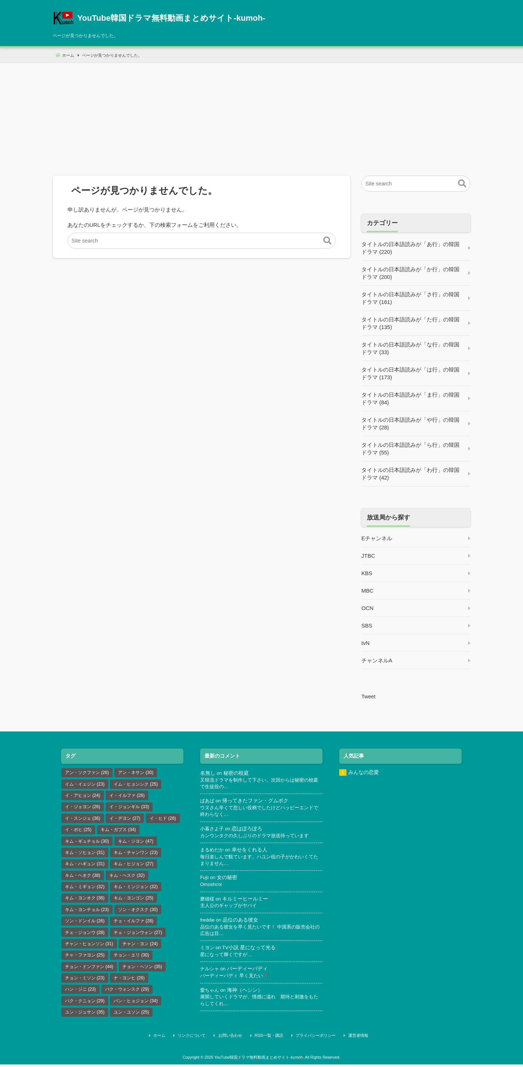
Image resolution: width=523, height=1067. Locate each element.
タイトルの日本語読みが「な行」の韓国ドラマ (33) (410, 348)
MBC (367, 590)
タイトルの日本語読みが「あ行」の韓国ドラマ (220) (410, 248)
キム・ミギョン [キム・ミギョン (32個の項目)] (85, 888)
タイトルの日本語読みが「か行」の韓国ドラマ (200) (410, 273)
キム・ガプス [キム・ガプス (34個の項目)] (118, 830)
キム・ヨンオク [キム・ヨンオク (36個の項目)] (85, 900)
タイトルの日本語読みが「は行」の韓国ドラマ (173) (410, 373)
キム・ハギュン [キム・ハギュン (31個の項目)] (85, 865)
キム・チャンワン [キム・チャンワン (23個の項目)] (136, 854)
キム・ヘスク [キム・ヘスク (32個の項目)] (127, 877)
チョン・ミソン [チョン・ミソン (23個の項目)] (85, 981)
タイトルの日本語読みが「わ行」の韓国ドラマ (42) (410, 474)
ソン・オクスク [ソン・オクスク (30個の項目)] (138, 912)
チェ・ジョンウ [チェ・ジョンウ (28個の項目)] (85, 935)
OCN (367, 608)
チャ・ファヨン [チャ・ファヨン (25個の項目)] (85, 958)
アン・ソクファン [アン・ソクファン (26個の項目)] (87, 772)
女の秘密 (227, 879)
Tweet (368, 696)
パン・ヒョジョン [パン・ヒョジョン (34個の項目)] (136, 1004)
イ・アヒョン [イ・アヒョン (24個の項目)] (82, 795)
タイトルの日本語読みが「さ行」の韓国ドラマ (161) (410, 298)
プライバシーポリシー (312, 1039)
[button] (327, 241)
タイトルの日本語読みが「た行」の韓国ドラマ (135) (410, 323)
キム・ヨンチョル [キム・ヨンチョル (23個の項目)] (87, 912)
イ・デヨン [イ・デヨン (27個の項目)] (124, 819)
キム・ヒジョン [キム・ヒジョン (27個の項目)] (133, 865)
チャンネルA (376, 660)
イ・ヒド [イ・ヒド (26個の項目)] (163, 819)
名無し (207, 772)
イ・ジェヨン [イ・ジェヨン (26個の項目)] (82, 807)
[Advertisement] (261, 114)
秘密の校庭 (236, 772)
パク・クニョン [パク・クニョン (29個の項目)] (85, 1004)
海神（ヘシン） (246, 992)
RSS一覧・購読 (269, 1039)
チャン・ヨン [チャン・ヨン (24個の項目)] (140, 947)
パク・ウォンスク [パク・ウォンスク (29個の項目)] (127, 993)
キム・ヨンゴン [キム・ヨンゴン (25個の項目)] (133, 900)
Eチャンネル (376, 538)
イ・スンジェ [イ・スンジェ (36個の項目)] (82, 819)
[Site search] (202, 241)
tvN (365, 643)
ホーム (174, 1039)
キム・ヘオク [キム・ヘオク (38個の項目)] (82, 877)
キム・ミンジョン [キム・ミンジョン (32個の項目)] (136, 888)
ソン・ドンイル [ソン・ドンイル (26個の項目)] (85, 923)
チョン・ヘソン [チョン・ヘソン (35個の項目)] (142, 969)
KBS (366, 573)
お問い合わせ (235, 1039)
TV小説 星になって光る (250, 949)
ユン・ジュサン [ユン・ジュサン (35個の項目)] (85, 1016)
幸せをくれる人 (251, 851)
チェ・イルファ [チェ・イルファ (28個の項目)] (133, 923)
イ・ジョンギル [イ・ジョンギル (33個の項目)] (129, 807)
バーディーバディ (249, 971)
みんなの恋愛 (363, 772)
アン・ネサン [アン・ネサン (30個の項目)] (135, 772)
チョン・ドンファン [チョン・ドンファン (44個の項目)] (89, 969)
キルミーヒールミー (246, 900)
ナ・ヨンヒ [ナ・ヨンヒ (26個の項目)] (129, 981)
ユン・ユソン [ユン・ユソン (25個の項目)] (131, 1016)
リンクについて (202, 1039)
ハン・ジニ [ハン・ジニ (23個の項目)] (80, 993)
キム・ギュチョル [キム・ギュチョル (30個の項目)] (87, 842)
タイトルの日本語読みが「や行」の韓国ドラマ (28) (410, 423)
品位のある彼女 (241, 921)
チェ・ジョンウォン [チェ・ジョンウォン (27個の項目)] (138, 935)
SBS (366, 625)
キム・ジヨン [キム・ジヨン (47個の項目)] (135, 842)
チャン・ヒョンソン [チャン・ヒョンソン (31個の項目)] (89, 947)
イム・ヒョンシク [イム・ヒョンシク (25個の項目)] (136, 784)
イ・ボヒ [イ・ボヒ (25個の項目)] (78, 830)
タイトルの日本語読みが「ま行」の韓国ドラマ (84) (410, 398)
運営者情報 (349, 1039)
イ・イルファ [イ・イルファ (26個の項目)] (127, 795)
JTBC (368, 556)
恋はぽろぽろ (249, 829)
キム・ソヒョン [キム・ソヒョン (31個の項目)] (85, 854)
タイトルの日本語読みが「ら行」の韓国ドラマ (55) (410, 449)
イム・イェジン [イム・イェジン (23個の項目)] (85, 784)
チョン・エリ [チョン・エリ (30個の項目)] (131, 958)
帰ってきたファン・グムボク (257, 801)
